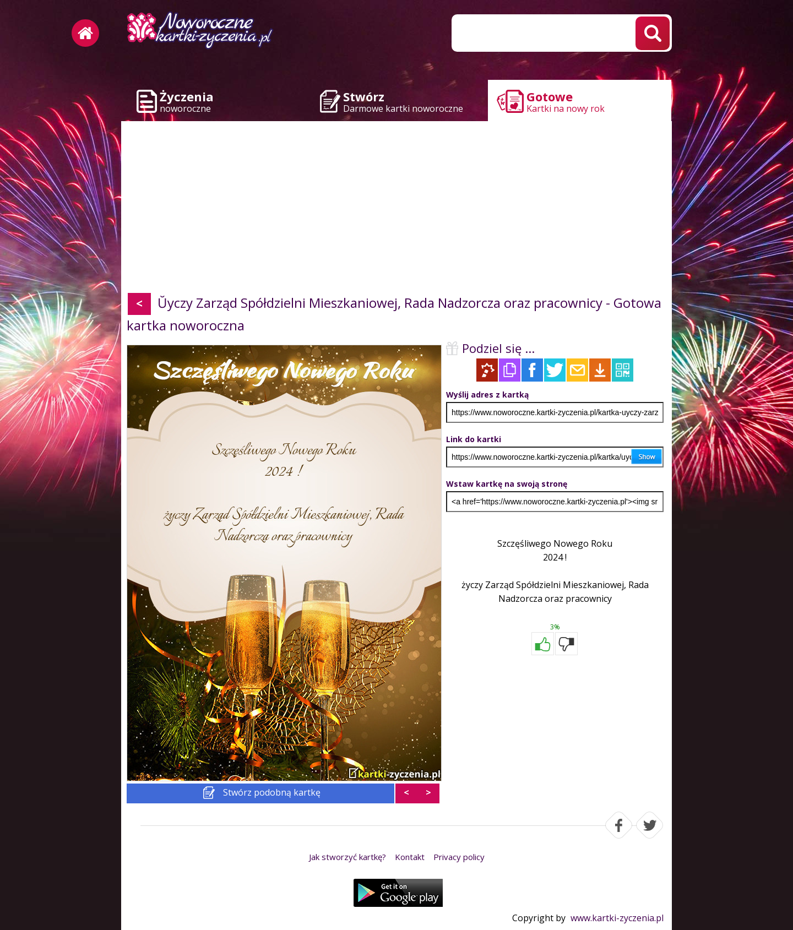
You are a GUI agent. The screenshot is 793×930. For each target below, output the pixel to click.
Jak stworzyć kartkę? (347, 856)
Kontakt (410, 856)
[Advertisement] (396, 209)
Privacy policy (459, 856)
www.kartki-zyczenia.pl (617, 918)
